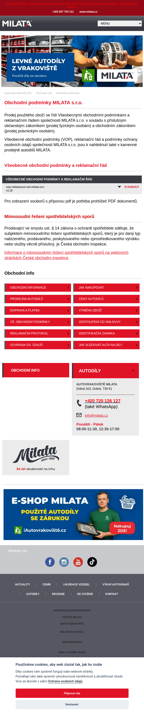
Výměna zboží (90, 310)
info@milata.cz (96, 415)
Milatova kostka (72, 632)
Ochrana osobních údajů (65, 681)
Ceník (47, 584)
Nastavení (72, 704)
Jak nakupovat (91, 287)
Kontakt (111, 594)
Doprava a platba (25, 310)
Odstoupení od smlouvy (100, 322)
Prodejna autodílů (26, 299)
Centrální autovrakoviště (71, 610)
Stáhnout (128, 187)
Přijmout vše (72, 693)
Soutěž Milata (72, 617)
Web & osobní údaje (72, 652)
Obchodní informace (28, 287)
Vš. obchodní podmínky (30, 322)
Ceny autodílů (91, 299)
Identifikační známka (97, 333)
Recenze (58, 594)
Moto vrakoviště (72, 623)
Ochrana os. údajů (26, 345)
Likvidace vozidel (76, 584)
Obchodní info (25, 370)
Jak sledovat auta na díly (100, 345)
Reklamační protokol (29, 333)
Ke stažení (85, 594)
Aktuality (22, 584)
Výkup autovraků (115, 584)
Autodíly (32, 594)
